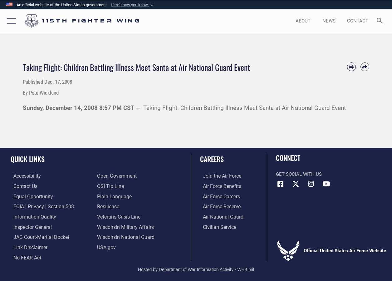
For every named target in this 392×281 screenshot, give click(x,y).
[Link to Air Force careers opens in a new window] (218, 196)
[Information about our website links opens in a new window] (27, 246)
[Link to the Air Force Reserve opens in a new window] (218, 206)
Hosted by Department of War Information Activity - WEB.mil (196, 266)
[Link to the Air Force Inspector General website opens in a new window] (29, 226)
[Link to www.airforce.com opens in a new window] (218, 176)
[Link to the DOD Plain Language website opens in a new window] (113, 196)
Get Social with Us (299, 174)
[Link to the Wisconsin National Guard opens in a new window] (124, 236)
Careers (212, 159)
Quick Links (28, 159)
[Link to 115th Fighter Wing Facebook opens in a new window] (280, 184)
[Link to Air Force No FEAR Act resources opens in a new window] (24, 256)
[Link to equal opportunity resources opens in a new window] (29, 196)
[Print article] (351, 66)
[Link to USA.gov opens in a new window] (106, 246)
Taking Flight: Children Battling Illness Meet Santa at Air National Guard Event (244, 108)
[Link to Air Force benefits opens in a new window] (218, 186)
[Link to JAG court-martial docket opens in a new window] (37, 236)
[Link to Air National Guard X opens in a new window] (296, 184)
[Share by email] (364, 66)
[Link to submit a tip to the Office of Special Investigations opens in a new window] (109, 186)
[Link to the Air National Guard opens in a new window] (219, 216)
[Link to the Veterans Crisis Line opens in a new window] (118, 216)
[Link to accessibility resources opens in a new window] (24, 176)
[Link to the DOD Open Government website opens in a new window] (115, 176)
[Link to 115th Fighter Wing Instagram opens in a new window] (311, 184)
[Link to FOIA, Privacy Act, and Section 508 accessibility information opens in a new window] (39, 206)
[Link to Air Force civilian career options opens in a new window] (216, 226)
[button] (132, 5)
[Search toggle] (381, 21)
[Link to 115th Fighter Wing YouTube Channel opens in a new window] (326, 184)
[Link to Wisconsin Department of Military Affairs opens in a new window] (124, 226)
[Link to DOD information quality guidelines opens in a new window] (31, 216)
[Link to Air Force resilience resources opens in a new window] (108, 206)
